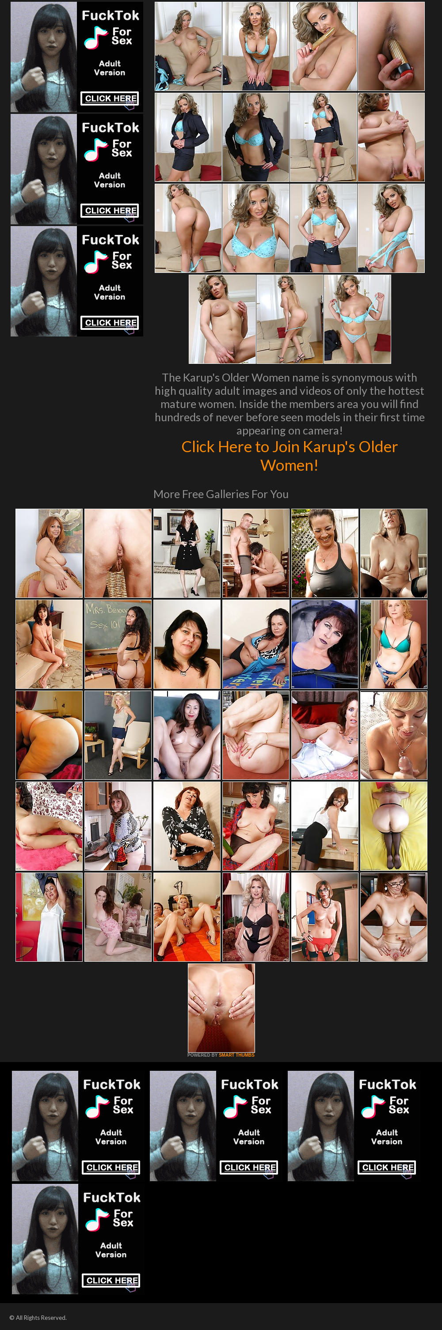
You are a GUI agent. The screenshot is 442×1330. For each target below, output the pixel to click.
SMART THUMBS (237, 1055)
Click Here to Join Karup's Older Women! (289, 455)
